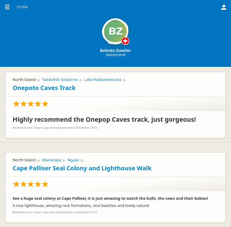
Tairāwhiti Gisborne (60, 79)
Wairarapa (51, 160)
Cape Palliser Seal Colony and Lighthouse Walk (82, 168)
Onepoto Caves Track (44, 88)
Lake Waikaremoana (102, 79)
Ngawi (73, 160)
